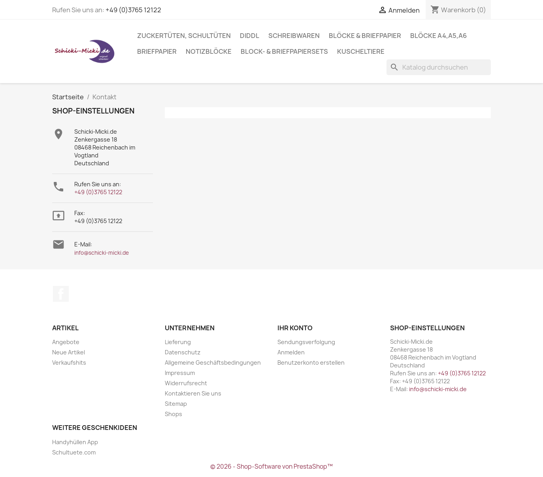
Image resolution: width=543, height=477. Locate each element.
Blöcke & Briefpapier (365, 35)
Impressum (180, 373)
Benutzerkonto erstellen (311, 362)
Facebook (61, 294)
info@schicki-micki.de (101, 252)
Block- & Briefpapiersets (284, 51)
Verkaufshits (69, 362)
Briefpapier (157, 51)
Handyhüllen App (75, 442)
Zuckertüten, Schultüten (184, 35)
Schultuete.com (74, 452)
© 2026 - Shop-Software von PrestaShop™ (271, 466)
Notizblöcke (209, 51)
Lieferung (178, 342)
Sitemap (176, 403)
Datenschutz (182, 352)
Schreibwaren (294, 35)
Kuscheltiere (361, 51)
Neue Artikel (68, 352)
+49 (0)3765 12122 (133, 10)
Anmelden (291, 352)
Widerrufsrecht (186, 383)
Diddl (249, 35)
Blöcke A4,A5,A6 (438, 35)
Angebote (65, 342)
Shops (173, 414)
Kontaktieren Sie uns (193, 393)
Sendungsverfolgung (306, 342)
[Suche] (439, 67)
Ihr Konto (295, 328)
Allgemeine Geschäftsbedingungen (213, 362)
